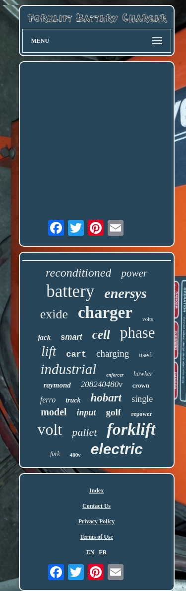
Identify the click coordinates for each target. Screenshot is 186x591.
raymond (57, 385)
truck (72, 400)
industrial (68, 369)
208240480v (102, 384)
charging (112, 353)
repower (141, 413)
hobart (106, 398)
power (134, 273)
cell (101, 334)
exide (54, 314)
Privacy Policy (96, 521)
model (53, 411)
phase (137, 332)
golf (114, 412)
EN (90, 552)
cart (76, 354)
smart (71, 337)
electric (117, 449)
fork (55, 453)
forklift (131, 429)
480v (75, 455)
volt (49, 429)
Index (96, 490)
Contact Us (96, 505)
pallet (84, 432)
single (142, 399)
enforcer (115, 375)
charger (105, 312)
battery (70, 291)
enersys (125, 293)
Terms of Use (96, 536)
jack (44, 337)
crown (140, 385)
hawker (142, 373)
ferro (48, 399)
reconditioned (78, 272)
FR (103, 552)
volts (147, 319)
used (145, 355)
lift (48, 351)
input (86, 412)
